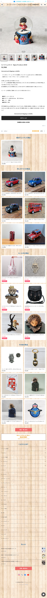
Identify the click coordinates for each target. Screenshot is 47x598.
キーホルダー (4, 474)
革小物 (2, 512)
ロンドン (3, 525)
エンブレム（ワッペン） (5, 483)
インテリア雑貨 (4, 457)
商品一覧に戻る (23, 429)
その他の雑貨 (4, 517)
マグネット (3, 470)
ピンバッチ (3, 465)
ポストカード (4, 487)
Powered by (23, 584)
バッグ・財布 (3, 504)
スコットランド (4, 530)
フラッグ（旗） (4, 508)
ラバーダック (4, 495)
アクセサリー (4, 453)
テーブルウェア (4, 461)
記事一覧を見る (23, 568)
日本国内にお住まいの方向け (23, 122)
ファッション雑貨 (4, 448)
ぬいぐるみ (3, 500)
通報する (44, 125)
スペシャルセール (5, 521)
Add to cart (23, 118)
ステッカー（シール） (5, 478)
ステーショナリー (5, 491)
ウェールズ (3, 534)
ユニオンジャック (4, 538)
